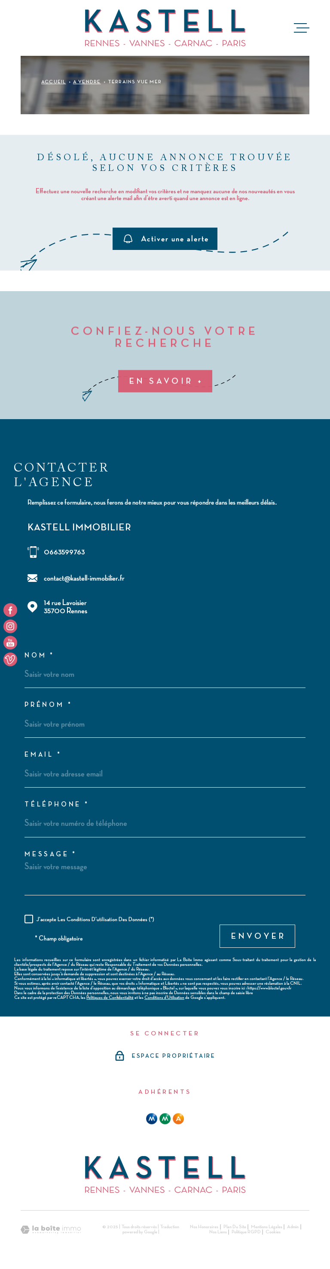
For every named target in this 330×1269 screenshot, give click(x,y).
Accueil (53, 82)
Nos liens (218, 1232)
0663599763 (64, 552)
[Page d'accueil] (165, 27)
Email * (43, 755)
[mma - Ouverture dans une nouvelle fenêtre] (165, 1119)
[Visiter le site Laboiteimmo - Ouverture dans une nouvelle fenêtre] (51, 1230)
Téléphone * (56, 804)
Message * (50, 854)
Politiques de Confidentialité (110, 997)
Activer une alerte (166, 238)
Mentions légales (266, 1226)
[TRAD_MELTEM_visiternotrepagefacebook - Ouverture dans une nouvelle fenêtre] (10, 610)
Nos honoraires (204, 1226)
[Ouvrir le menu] (301, 28)
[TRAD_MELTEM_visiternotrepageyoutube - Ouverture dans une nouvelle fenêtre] (10, 643)
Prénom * (48, 705)
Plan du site (234, 1226)
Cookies (273, 1232)
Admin (293, 1226)
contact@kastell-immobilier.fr (84, 578)
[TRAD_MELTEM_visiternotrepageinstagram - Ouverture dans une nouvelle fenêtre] (10, 626)
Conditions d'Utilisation (164, 997)
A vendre (87, 82)
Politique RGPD (246, 1232)
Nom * (39, 655)
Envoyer (258, 936)
